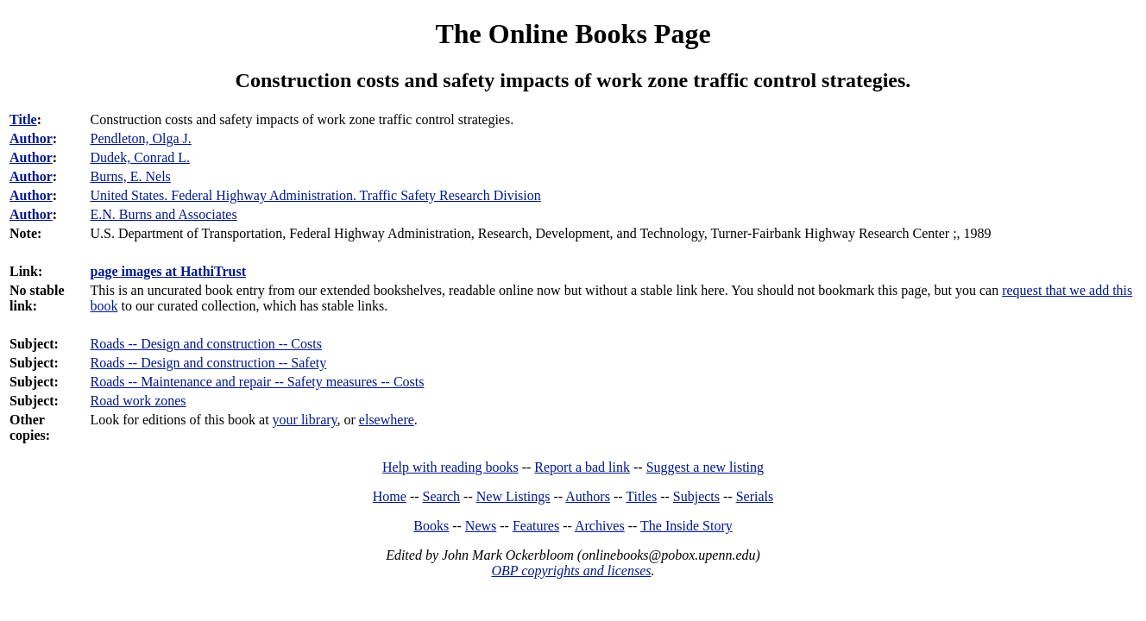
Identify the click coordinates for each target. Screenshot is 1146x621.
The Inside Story (686, 525)
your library (305, 419)
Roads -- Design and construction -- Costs (205, 343)
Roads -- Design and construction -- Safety (208, 362)
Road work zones (138, 400)
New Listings (513, 496)
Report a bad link (582, 467)
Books (431, 525)
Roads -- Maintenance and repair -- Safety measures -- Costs (257, 381)
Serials (755, 496)
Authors (587, 496)
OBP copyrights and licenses (571, 570)
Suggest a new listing (705, 467)
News (480, 525)
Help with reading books (450, 467)
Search (442, 496)
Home (389, 496)
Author (31, 138)
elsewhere (386, 419)
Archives (600, 525)
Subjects (696, 496)
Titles (641, 496)
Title (23, 119)
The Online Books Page (572, 33)
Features (536, 525)
